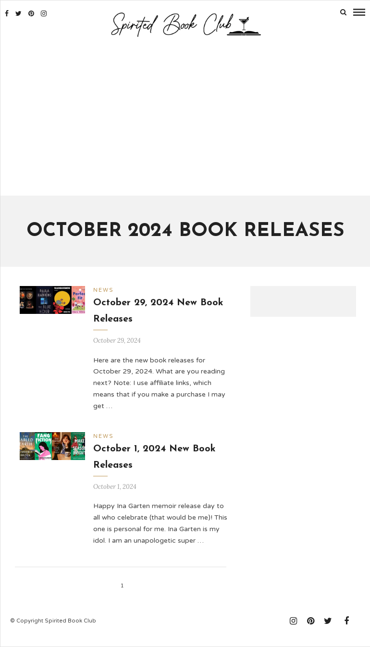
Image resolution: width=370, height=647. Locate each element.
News (103, 290)
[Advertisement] (185, 117)
